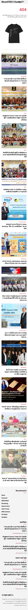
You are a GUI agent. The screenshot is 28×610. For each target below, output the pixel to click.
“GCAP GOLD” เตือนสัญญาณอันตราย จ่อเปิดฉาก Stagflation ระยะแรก (14, 408)
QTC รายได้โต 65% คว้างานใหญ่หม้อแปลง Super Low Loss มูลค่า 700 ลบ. (15, 335)
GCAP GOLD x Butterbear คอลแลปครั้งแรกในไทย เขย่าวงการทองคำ (14, 262)
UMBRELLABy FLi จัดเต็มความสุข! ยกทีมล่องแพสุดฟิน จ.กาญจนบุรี (15, 190)
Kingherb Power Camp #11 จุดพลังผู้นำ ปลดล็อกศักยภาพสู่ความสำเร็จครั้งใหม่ (15, 118)
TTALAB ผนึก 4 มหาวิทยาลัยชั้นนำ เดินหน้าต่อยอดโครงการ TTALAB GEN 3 (15, 81)
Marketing (23, 76)
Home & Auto (22, 222)
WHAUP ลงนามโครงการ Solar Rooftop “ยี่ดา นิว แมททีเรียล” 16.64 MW (14, 226)
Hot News (23, 476)
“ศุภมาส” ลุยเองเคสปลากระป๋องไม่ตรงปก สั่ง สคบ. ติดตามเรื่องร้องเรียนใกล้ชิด (14, 480)
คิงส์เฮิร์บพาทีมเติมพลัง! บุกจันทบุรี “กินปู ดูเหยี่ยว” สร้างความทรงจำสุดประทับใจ (15, 443)
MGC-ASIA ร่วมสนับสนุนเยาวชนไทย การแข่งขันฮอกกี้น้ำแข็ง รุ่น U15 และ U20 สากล (14, 298)
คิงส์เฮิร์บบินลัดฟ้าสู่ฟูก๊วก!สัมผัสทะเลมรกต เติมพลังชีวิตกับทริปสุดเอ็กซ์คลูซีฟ (15, 154)
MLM (25, 113)
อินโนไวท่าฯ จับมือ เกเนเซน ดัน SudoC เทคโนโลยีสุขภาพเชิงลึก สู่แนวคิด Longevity (16, 372)
